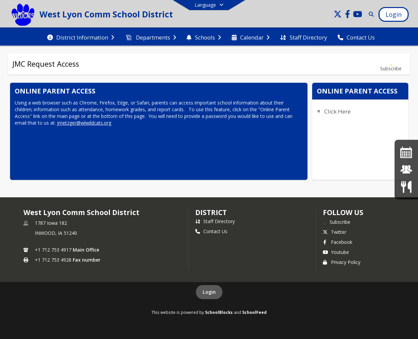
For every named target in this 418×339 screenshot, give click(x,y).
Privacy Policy (341, 262)
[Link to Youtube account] (358, 15)
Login (209, 292)
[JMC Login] (406, 169)
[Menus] (406, 187)
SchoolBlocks (219, 312)
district (211, 212)
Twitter (334, 232)
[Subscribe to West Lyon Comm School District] (336, 221)
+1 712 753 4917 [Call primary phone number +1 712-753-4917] (53, 250)
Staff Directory (215, 221)
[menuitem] (81, 37)
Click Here (337, 111)
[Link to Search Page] (370, 14)
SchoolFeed (254, 312)
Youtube (336, 252)
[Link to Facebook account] (348, 15)
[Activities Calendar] (406, 152)
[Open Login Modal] (393, 14)
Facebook (337, 242)
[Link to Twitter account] (338, 15)
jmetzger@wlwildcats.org (84, 123)
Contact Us (211, 231)
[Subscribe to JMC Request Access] (391, 64)
